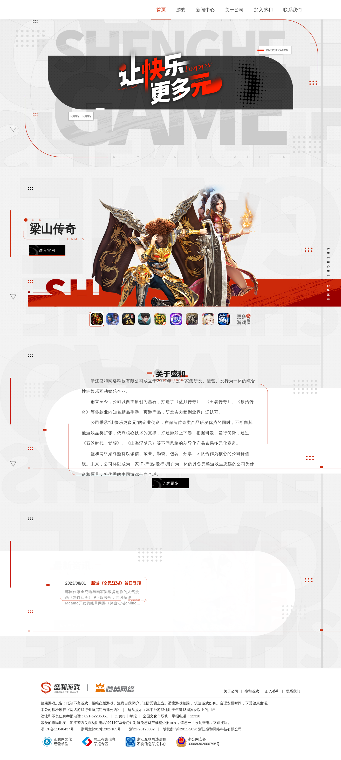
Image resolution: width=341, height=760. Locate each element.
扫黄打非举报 (126, 716)
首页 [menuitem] (161, 9)
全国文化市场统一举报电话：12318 (171, 716)
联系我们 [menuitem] (292, 9)
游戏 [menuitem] (181, 9)
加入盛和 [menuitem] (263, 9)
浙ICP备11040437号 (57, 729)
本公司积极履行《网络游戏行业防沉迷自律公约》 (81, 710)
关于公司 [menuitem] (234, 9)
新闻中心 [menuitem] (205, 9)
